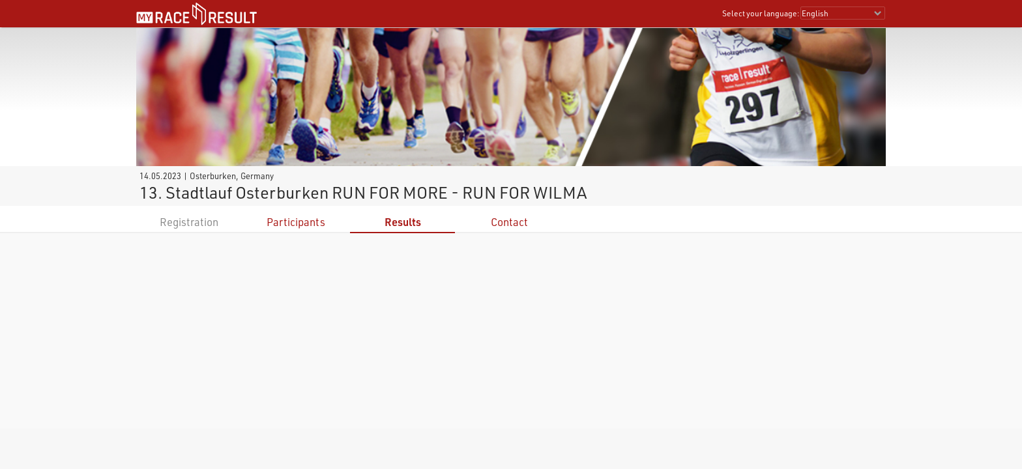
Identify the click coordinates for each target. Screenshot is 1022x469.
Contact (509, 222)
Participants (296, 222)
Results (403, 222)
